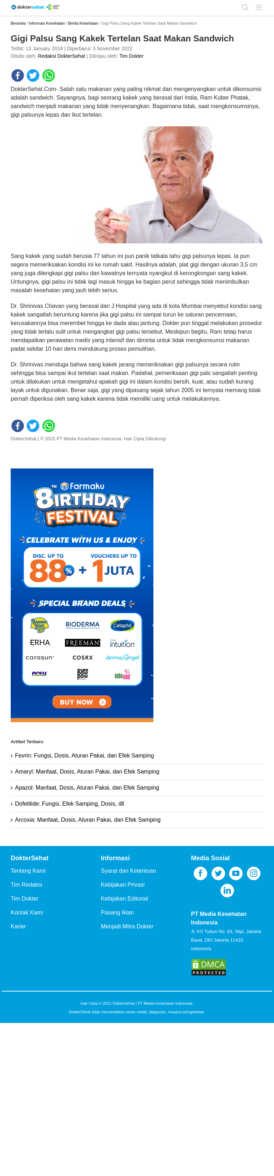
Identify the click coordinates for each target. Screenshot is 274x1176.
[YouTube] (236, 873)
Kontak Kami (27, 912)
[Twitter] (218, 873)
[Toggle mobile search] (245, 7)
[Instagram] (253, 873)
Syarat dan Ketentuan (128, 871)
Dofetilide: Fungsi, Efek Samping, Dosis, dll (69, 804)
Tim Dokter (132, 56)
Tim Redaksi (26, 885)
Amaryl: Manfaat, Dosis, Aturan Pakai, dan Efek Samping (87, 772)
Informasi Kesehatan (47, 23)
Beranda (18, 23)
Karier (18, 926)
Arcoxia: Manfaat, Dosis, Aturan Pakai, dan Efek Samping (88, 820)
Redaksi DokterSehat (61, 56)
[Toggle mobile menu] (259, 7)
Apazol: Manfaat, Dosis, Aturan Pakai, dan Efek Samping (87, 788)
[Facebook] (200, 873)
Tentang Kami (28, 871)
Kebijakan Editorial (124, 899)
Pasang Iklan (117, 912)
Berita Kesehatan (83, 23)
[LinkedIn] (227, 890)
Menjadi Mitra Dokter (127, 926)
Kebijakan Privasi (123, 885)
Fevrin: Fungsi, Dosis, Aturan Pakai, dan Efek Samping (84, 755)
